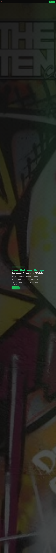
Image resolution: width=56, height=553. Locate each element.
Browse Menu (25, 287)
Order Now (52, 1)
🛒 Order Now (16, 287)
